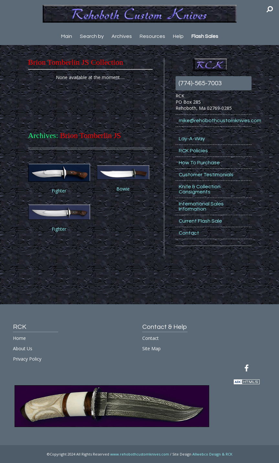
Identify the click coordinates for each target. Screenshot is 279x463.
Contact (189, 233)
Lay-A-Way (192, 138)
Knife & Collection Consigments (199, 189)
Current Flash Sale (200, 221)
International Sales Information (201, 206)
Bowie (123, 189)
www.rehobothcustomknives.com (139, 454)
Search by (92, 36)
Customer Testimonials (206, 174)
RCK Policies (193, 150)
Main (66, 36)
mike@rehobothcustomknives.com (215, 120)
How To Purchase (199, 162)
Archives (122, 36)
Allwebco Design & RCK (212, 454)
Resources (152, 36)
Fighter (59, 191)
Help (178, 36)
